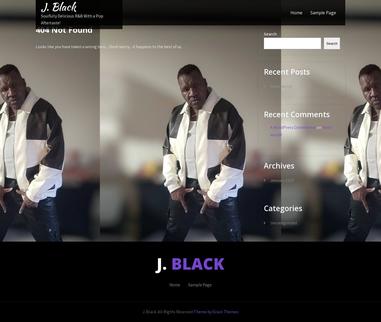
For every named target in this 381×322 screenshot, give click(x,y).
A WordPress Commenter (293, 127)
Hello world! (281, 86)
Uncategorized (283, 223)
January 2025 (282, 180)
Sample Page (323, 13)
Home (296, 13)
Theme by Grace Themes (216, 312)
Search (270, 34)
